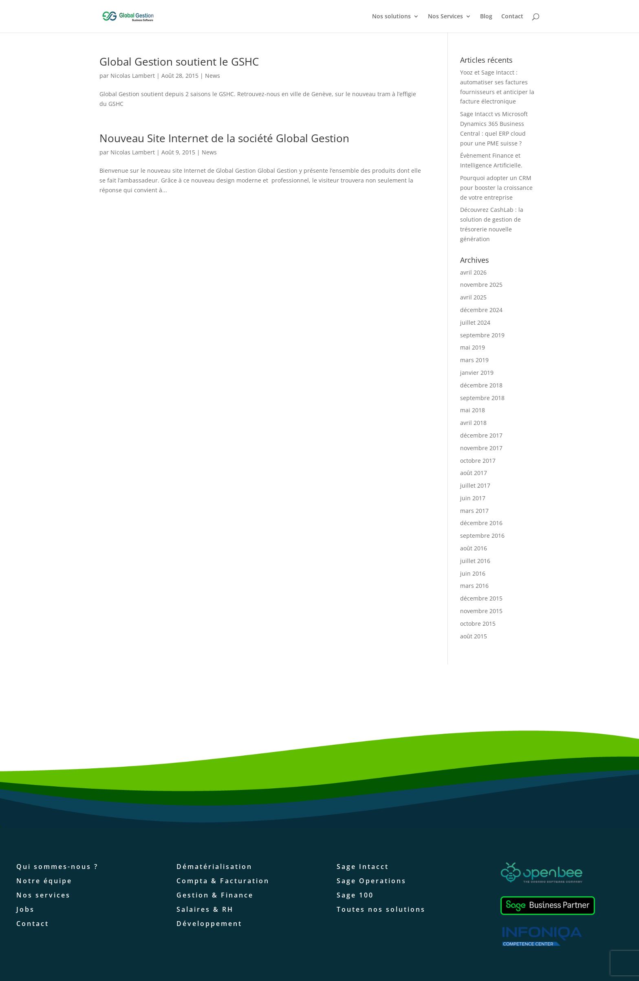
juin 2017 (472, 498)
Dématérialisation (214, 866)
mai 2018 (472, 410)
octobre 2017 (478, 460)
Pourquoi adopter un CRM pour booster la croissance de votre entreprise (496, 187)
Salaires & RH (205, 909)
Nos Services (445, 16)
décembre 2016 (481, 523)
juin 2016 (472, 573)
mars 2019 (474, 360)
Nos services (43, 895)
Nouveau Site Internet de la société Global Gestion (224, 138)
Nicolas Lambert (132, 75)
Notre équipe (44, 880)
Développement (209, 923)
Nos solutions (391, 16)
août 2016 (473, 548)
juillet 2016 (475, 561)
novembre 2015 (481, 611)
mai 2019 (472, 347)
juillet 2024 (475, 322)
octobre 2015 (478, 623)
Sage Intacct (363, 866)
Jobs (25, 909)
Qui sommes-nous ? (57, 866)
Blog (486, 16)
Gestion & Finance (214, 895)
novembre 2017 (481, 448)
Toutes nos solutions (381, 909)
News (212, 75)
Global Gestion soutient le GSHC (179, 61)
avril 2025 (473, 297)
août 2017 (473, 473)
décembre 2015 (481, 598)
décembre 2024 (481, 310)
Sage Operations (371, 880)
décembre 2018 (481, 385)
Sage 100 (355, 895)
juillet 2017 (475, 485)
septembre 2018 (482, 398)
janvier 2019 (477, 372)
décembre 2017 (481, 435)
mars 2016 (474, 585)
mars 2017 (474, 511)
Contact (512, 16)
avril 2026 (473, 272)
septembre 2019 (482, 335)
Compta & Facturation (222, 880)
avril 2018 (473, 423)
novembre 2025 (481, 284)
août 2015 (473, 636)
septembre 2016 (482, 535)
